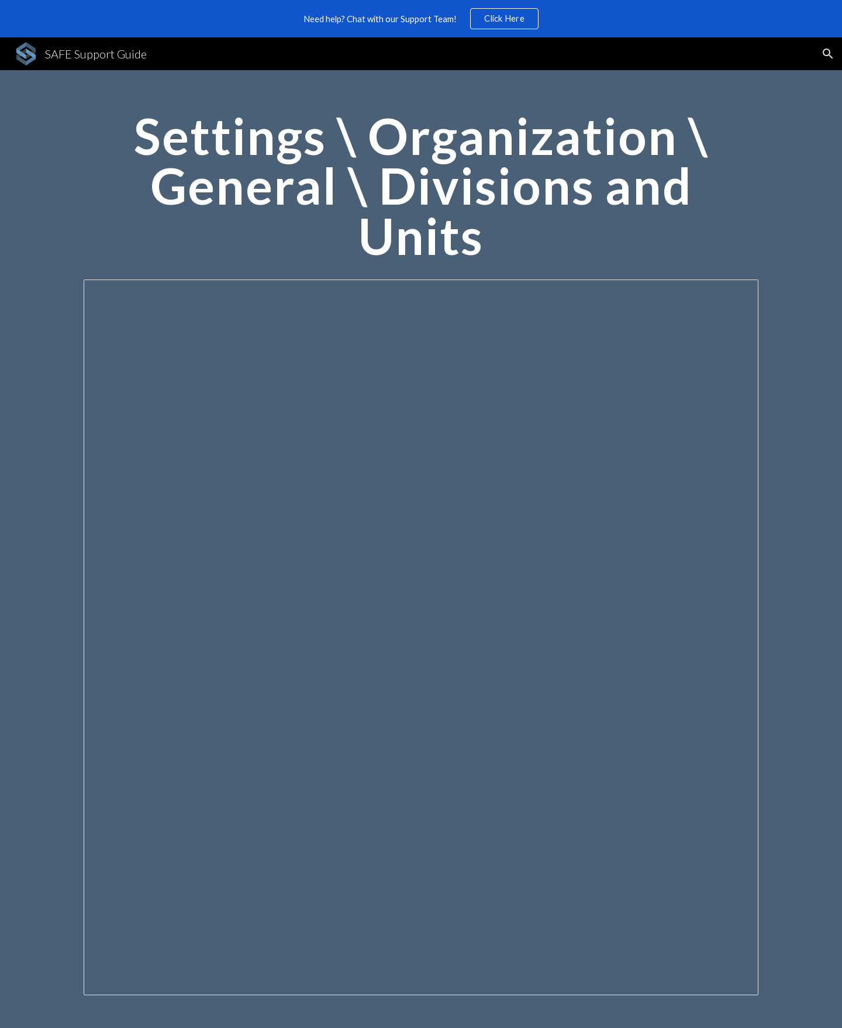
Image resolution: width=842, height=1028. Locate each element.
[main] (421, 191)
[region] (421, 18)
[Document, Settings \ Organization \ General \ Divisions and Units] (421, 637)
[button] (828, 54)
